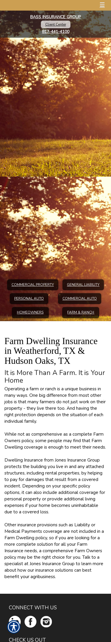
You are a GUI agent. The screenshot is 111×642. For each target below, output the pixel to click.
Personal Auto (29, 298)
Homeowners (30, 312)
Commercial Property (33, 284)
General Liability (83, 284)
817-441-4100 (55, 31)
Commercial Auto (79, 298)
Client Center (55, 24)
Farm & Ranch (80, 312)
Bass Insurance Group (55, 17)
